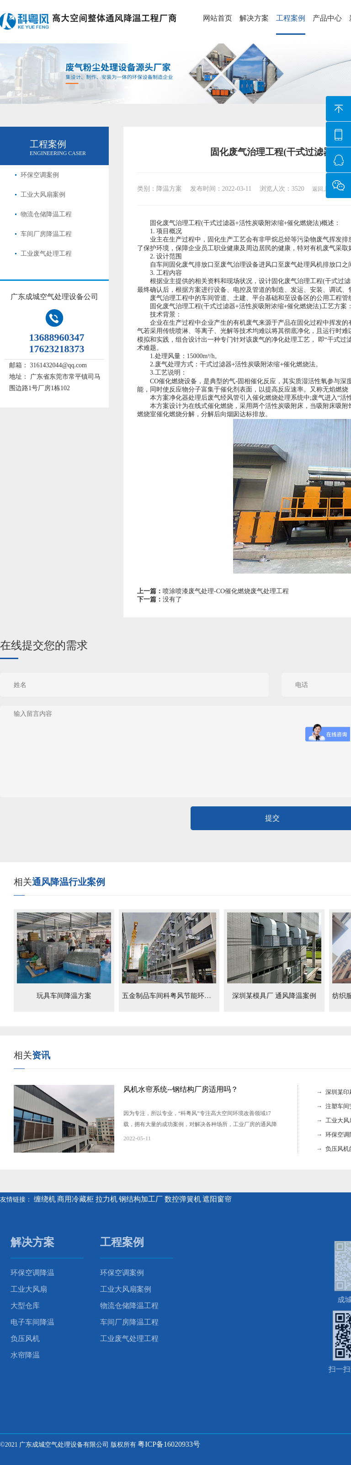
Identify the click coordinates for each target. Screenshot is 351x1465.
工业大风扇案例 (43, 194)
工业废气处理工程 (46, 253)
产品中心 (327, 18)
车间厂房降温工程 (46, 234)
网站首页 (217, 18)
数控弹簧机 (183, 1199)
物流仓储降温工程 (46, 214)
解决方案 (254, 18)
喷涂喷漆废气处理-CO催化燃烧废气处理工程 (226, 591)
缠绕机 (45, 1199)
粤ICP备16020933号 (169, 1444)
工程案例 (290, 18)
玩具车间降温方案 (64, 995)
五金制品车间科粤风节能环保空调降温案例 (187, 995)
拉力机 (106, 1199)
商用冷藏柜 (75, 1199)
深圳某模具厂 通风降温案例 (274, 995)
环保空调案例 (40, 175)
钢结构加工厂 (141, 1199)
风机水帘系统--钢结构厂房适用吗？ (180, 1089)
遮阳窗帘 (217, 1199)
